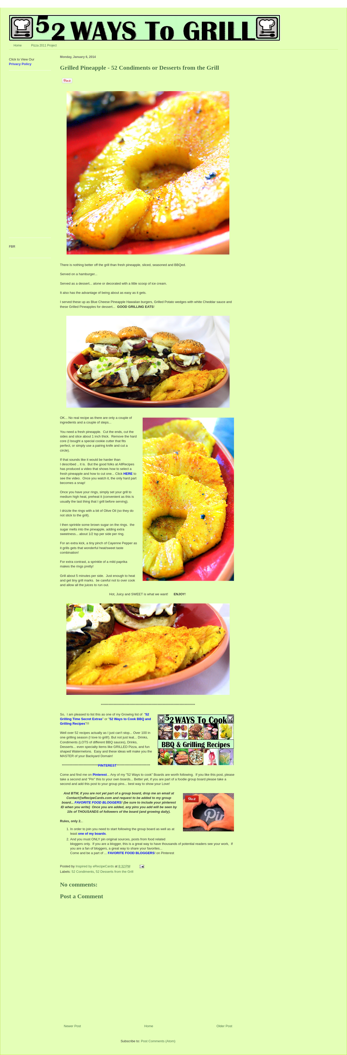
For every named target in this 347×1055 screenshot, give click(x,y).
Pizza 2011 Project (44, 45)
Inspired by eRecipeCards (95, 866)
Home (18, 45)
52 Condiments (83, 872)
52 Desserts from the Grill (114, 872)
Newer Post (72, 1026)
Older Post (224, 1026)
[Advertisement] (24, 156)
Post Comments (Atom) (158, 1041)
